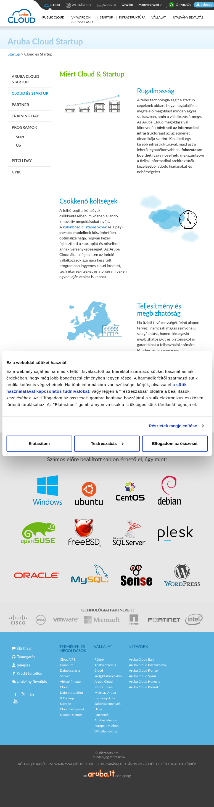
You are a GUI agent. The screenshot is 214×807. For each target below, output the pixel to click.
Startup (106, 17)
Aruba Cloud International (148, 665)
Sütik (78, 764)
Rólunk (99, 659)
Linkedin (31, 694)
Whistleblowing (105, 731)
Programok (24, 127)
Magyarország (150, 4)
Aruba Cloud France (143, 670)
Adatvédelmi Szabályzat (53, 764)
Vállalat (159, 17)
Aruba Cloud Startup (25, 79)
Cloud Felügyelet (72, 709)
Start (20, 136)
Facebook (15, 694)
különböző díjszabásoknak (85, 227)
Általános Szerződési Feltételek (146, 764)
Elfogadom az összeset (174, 443)
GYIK (16, 172)
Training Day (25, 116)
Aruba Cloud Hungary (144, 681)
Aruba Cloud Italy (141, 659)
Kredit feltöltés (27, 673)
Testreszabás (107, 443)
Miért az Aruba (105, 692)
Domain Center (71, 715)
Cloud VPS (67, 659)
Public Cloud (53, 17)
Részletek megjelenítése (173, 425)
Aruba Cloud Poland (143, 687)
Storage (65, 703)
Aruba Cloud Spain (142, 676)
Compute (66, 665)
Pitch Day (22, 160)
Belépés (21, 665)
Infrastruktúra (132, 17)
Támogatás (23, 656)
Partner (20, 104)
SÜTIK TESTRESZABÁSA (101, 764)
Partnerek (101, 715)
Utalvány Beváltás (188, 17)
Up (18, 145)
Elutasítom (39, 443)
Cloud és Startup (30, 93)
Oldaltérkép (185, 764)
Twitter (23, 694)
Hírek (98, 709)
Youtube (15, 702)
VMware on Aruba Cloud (82, 19)
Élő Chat (21, 648)
